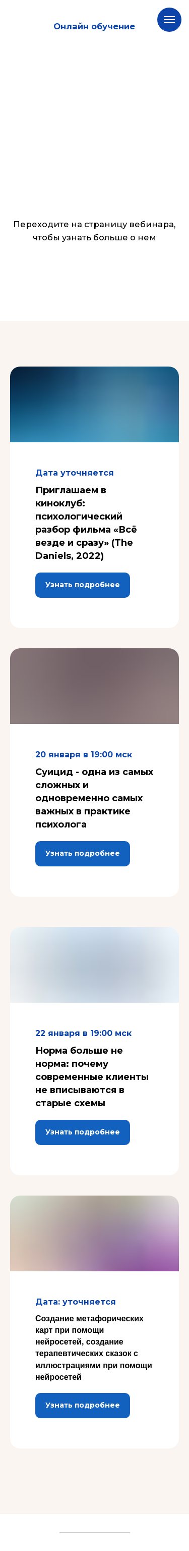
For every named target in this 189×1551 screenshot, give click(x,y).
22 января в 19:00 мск (83, 1033)
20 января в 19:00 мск (83, 754)
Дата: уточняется (75, 1302)
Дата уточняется (74, 473)
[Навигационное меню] (169, 19)
